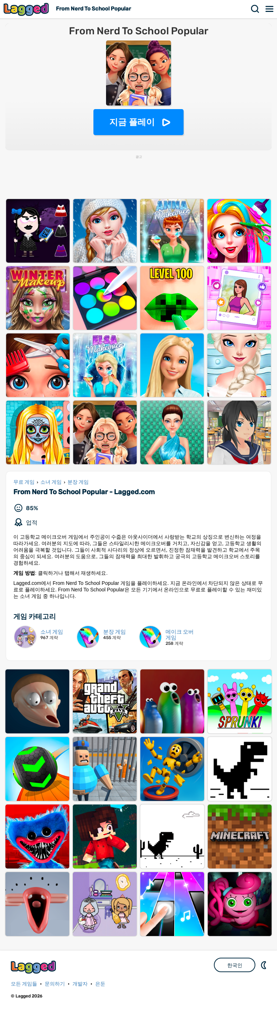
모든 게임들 (24, 984)
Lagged (27, 9)
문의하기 (55, 984)
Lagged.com (34, 967)
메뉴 (270, 9)
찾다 (255, 9)
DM (264, 965)
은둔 (100, 984)
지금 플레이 (132, 122)
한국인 (234, 965)
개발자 (80, 984)
